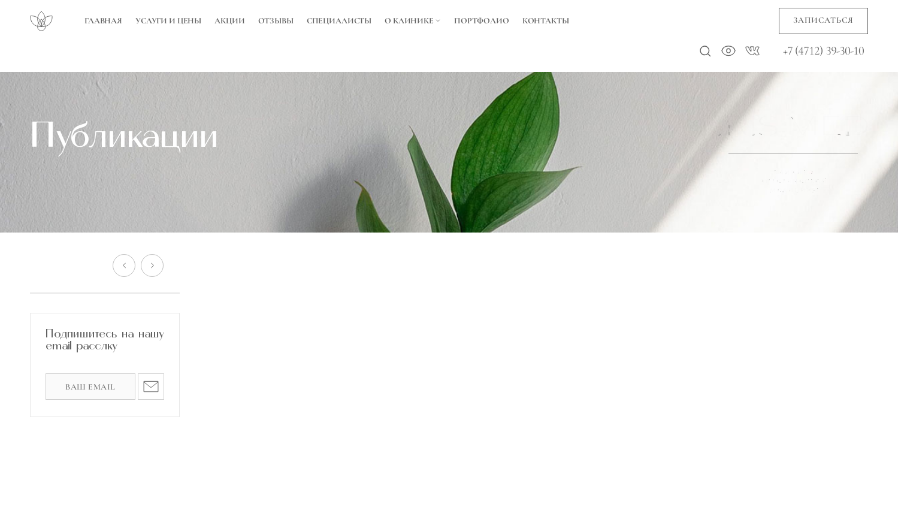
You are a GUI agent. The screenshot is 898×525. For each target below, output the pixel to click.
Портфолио (481, 21)
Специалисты (339, 21)
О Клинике (413, 21)
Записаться (823, 20)
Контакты (545, 21)
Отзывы (276, 21)
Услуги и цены (168, 21)
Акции (229, 21)
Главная (103, 21)
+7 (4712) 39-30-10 (823, 51)
